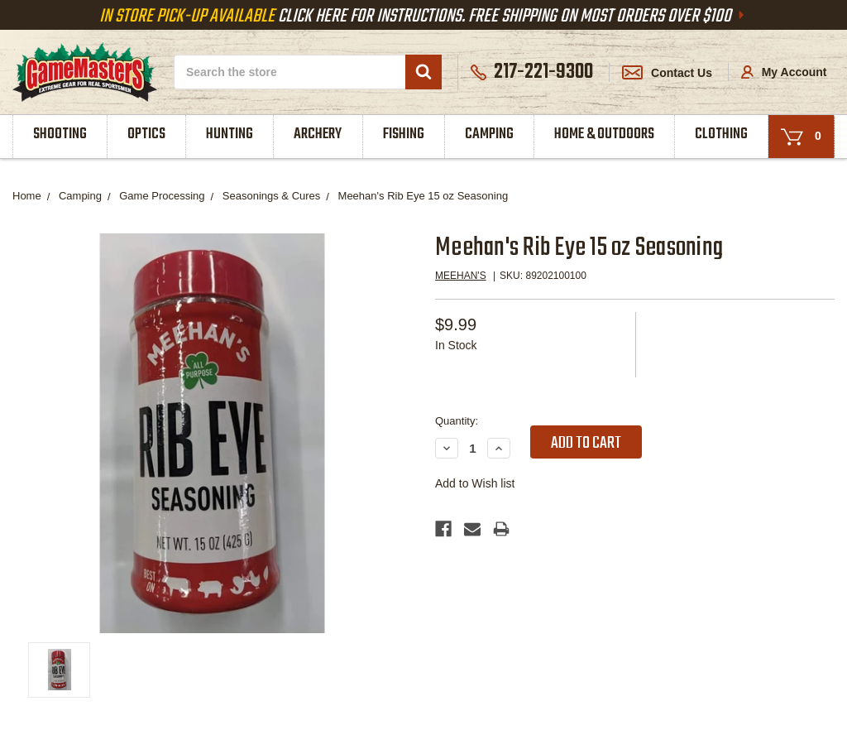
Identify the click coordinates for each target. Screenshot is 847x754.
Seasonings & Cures (272, 196)
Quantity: (456, 421)
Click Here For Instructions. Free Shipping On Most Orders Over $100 (423, 16)
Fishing (403, 134)
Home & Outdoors (604, 134)
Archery (318, 134)
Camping (489, 134)
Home (26, 196)
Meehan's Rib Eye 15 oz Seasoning (423, 196)
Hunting (229, 134)
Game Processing (161, 196)
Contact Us (667, 72)
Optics (146, 134)
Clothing (721, 134)
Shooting (60, 134)
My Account (784, 72)
